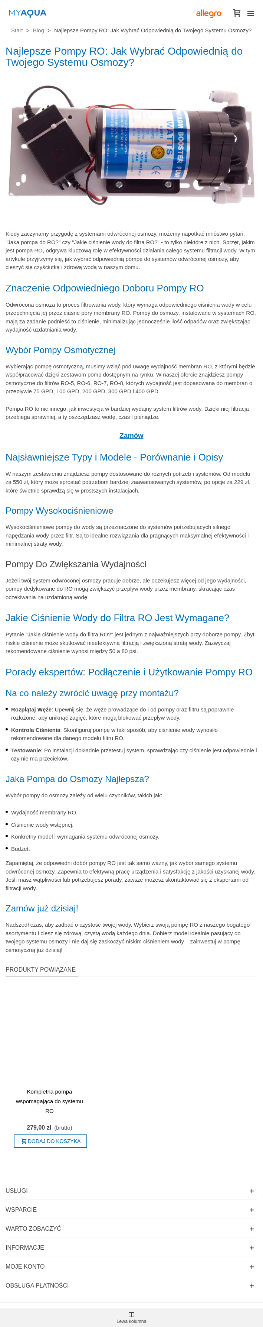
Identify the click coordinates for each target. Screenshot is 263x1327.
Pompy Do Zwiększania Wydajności (76, 564)
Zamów (131, 435)
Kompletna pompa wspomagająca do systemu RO (49, 1101)
